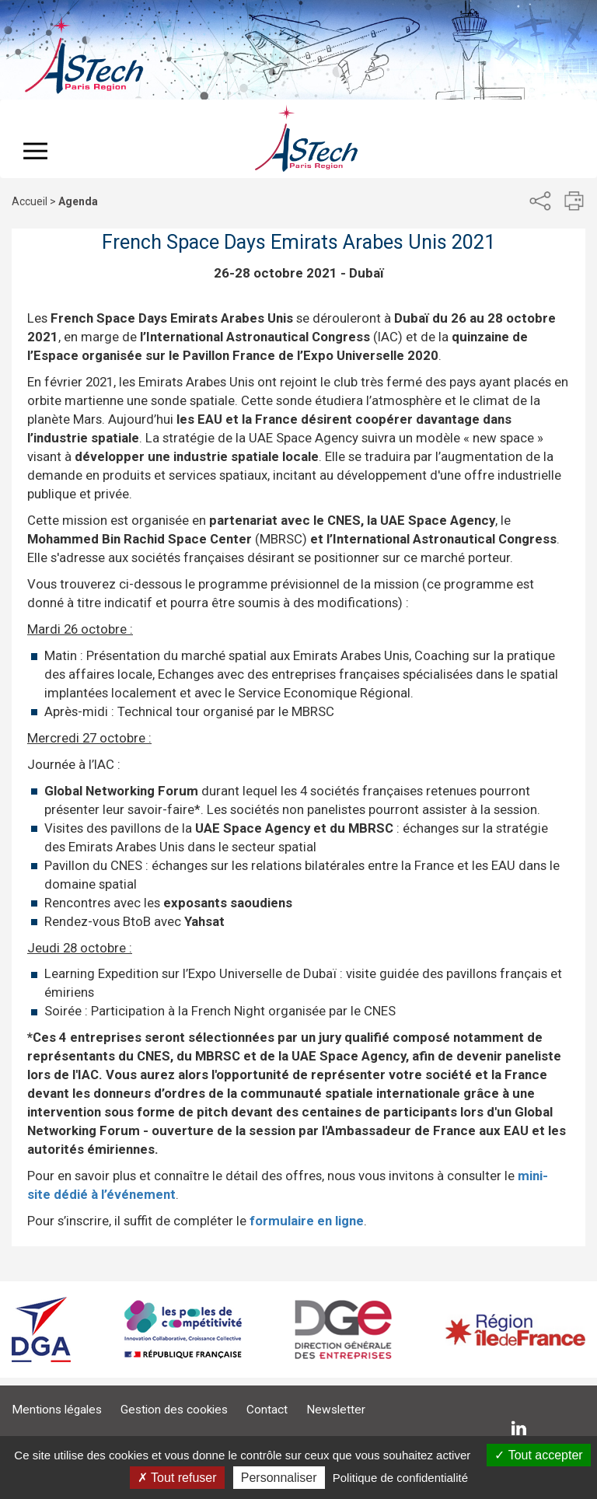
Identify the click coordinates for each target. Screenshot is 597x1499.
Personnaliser (279, 1477)
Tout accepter (538, 1455)
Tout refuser (177, 1477)
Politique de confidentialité (400, 1477)
